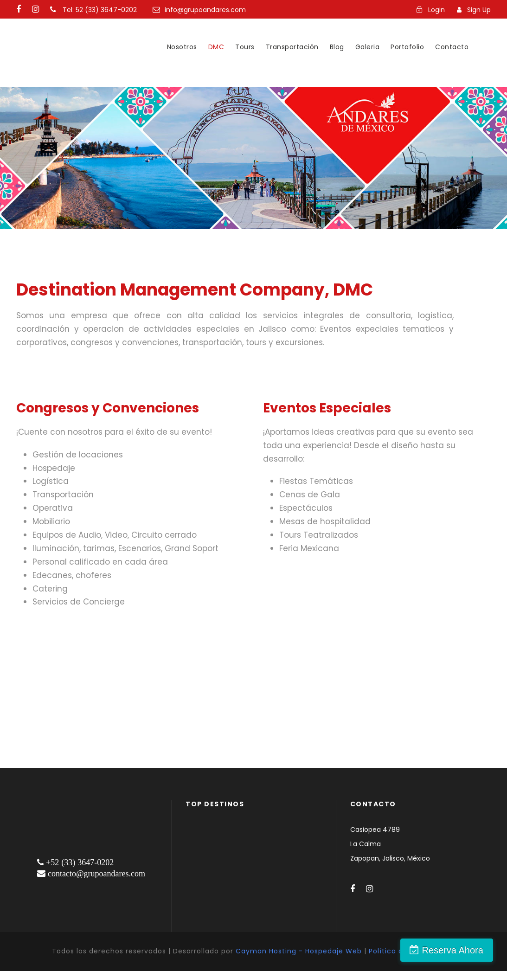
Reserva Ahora (457, 950)
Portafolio (407, 46)
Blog (337, 46)
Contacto (451, 46)
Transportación (292, 46)
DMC (216, 46)
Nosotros (182, 46)
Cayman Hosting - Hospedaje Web (299, 951)
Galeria (367, 46)
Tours (245, 46)
